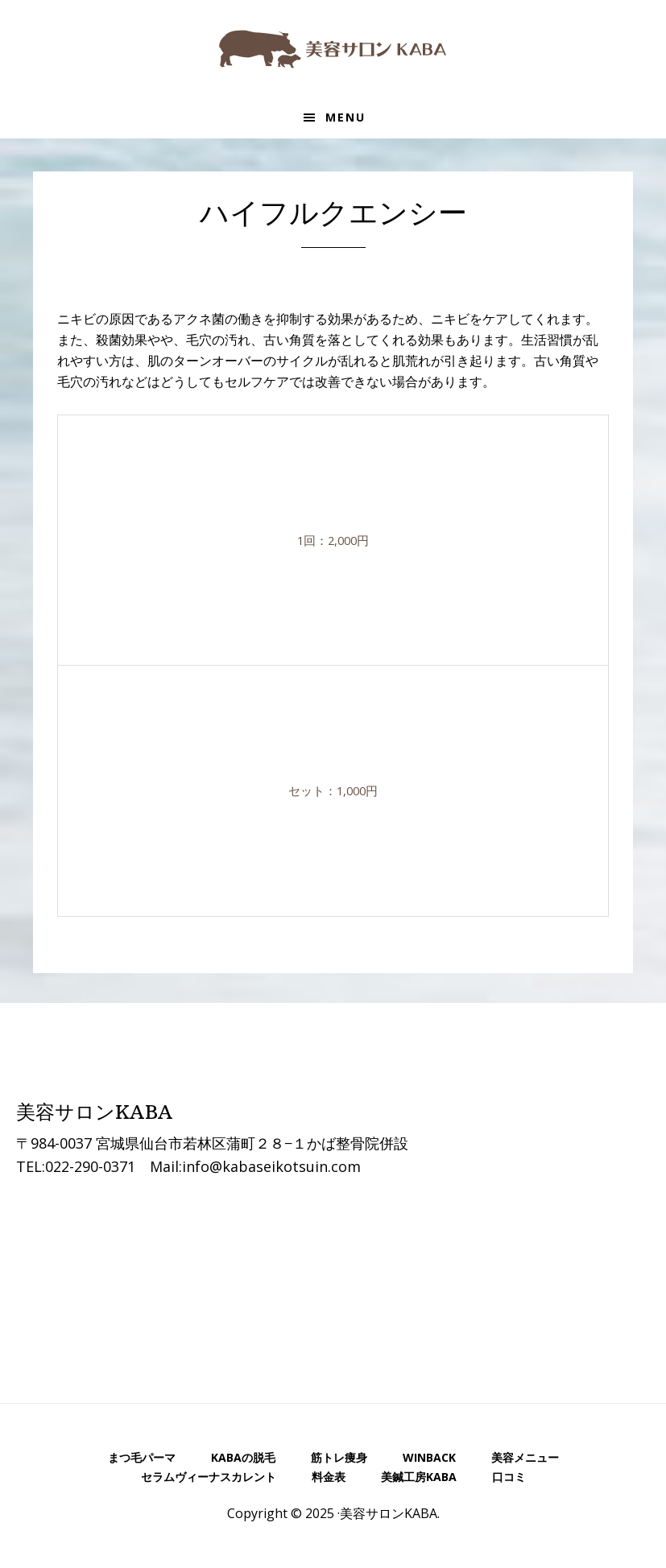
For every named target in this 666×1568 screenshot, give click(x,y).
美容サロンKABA (333, 48)
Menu (345, 117)
